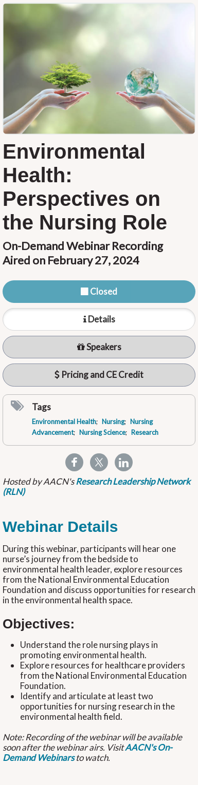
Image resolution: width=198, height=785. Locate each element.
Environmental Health (64, 421)
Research (144, 432)
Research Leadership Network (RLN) (96, 486)
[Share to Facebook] (74, 461)
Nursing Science (102, 432)
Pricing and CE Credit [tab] (99, 374)
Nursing (113, 421)
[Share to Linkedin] (124, 461)
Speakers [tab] (99, 346)
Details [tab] (99, 319)
